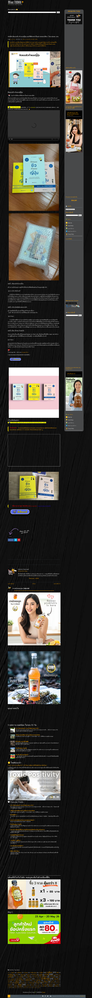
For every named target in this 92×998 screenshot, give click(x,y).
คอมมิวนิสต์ (11, 975)
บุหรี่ (8, 979)
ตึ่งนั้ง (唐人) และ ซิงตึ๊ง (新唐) (22, 741)
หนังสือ (36, 39)
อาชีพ (44, 986)
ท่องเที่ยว (51, 975)
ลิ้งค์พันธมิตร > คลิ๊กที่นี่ (34, 578)
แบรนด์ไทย (13, 979)
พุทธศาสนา (38, 980)
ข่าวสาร (16, 974)
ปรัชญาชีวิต (56, 979)
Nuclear (34, 987)
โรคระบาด (52, 981)
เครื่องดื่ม (27, 975)
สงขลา (58, 983)
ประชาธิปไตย (19, 979)
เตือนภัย (40, 975)
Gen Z (11, 987)
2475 (9, 972)
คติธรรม (28, 974)
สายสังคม (28, 984)
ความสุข (54, 974)
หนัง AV (30, 986)
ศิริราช (43, 983)
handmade (16, 987)
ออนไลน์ (36, 986)
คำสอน (22, 975)
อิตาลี (55, 986)
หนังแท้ (15, 986)
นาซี (32, 977)
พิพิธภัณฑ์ (28, 980)
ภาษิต (13, 981)
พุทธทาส (33, 980)
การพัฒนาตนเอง (33, 972)
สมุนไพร (15, 984)
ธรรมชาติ (20, 977)
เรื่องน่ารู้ (41, 981)
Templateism (82, 996)
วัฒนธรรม (23, 983)
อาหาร (51, 986)
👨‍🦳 (67, 228)
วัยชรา (27, 983)
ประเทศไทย (29, 979)
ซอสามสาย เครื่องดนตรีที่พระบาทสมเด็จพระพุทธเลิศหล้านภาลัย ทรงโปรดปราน (27, 829)
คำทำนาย (17, 975)
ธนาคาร (15, 977)
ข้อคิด (57, 972)
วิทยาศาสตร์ (31, 983)
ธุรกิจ (29, 39)
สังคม (20, 985)
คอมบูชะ (59, 974)
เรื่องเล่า (46, 981)
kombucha (21, 987)
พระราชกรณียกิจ (11, 980)
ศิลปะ (47, 983)
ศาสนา (38, 983)
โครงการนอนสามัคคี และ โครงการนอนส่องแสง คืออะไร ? (22, 820)
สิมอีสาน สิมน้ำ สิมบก (14, 851)
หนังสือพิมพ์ (25, 986)
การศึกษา (23, 39)
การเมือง (41, 972)
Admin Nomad (12, 39)
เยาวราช (26, 981)
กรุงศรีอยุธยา (19, 972)
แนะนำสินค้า (32, 39)
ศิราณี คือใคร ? (13, 814)
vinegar (38, 987)
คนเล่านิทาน (34, 974)
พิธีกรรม (22, 980)
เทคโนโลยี (10, 977)
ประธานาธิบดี (37, 979)
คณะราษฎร (23, 974)
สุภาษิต (9, 986)
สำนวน (32, 985)
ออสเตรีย (39, 986)
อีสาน (59, 986)
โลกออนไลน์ (16, 983)
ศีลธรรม (55, 983)
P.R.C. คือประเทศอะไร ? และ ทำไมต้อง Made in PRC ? (27, 728)
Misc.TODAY (15, 2)
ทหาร (46, 975)
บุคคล (53, 977)
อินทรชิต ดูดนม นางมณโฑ (21, 748)
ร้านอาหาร (31, 981)
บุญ (58, 977)
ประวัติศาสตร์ (45, 979)
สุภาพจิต (57, 985)
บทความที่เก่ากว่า (57, 583)
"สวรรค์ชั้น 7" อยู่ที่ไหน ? (15, 840)
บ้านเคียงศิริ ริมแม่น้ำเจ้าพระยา (17, 835)
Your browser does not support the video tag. (34, 126)
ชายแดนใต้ (36, 975)
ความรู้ (27, 39)
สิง (40, 984)
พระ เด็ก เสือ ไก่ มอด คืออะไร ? (22, 754)
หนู (32, 986)
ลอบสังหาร (57, 981)
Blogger (43, 992)
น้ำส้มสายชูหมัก (36, 977)
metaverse (29, 987)
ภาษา (9, 981)
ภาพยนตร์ (57, 980)
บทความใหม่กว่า (11, 583)
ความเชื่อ (40, 974)
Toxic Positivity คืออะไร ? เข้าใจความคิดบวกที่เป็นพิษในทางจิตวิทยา (27, 765)
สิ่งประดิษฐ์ (44, 985)
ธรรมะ (25, 977)
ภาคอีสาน (53, 980)
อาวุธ (47, 986)
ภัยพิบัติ (48, 980)
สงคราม (10, 985)
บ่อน (50, 977)
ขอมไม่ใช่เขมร (10, 974)
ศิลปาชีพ (51, 983)
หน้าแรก (34, 583)
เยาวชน (23, 981)
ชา (31, 975)
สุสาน (12, 986)
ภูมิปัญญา (17, 981)
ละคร (8, 983)
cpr (8, 987)
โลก (11, 983)
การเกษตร (26, 972)
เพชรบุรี (44, 980)
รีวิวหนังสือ (36, 981)
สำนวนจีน (37, 984)
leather (25, 987)
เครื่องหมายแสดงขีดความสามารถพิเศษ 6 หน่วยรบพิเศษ (28, 735)
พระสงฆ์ (17, 980)
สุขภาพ (51, 985)
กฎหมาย (13, 972)
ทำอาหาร (57, 975)
